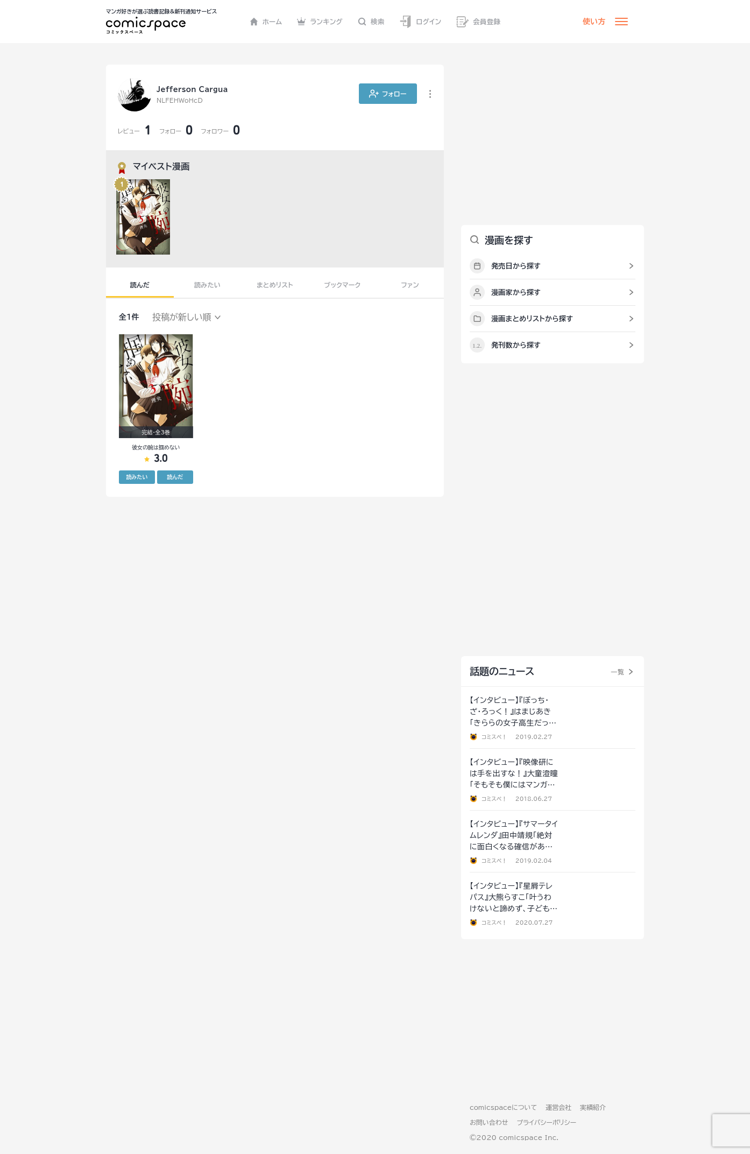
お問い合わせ (489, 1122)
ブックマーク (342, 285)
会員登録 (478, 22)
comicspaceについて (503, 1107)
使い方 (594, 21)
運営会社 (558, 1107)
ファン (410, 285)
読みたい (207, 285)
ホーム (266, 21)
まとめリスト (275, 285)
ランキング (320, 21)
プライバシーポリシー (546, 1122)
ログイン (420, 22)
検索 (371, 21)
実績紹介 (593, 1107)
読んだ (140, 285)
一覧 (617, 672)
